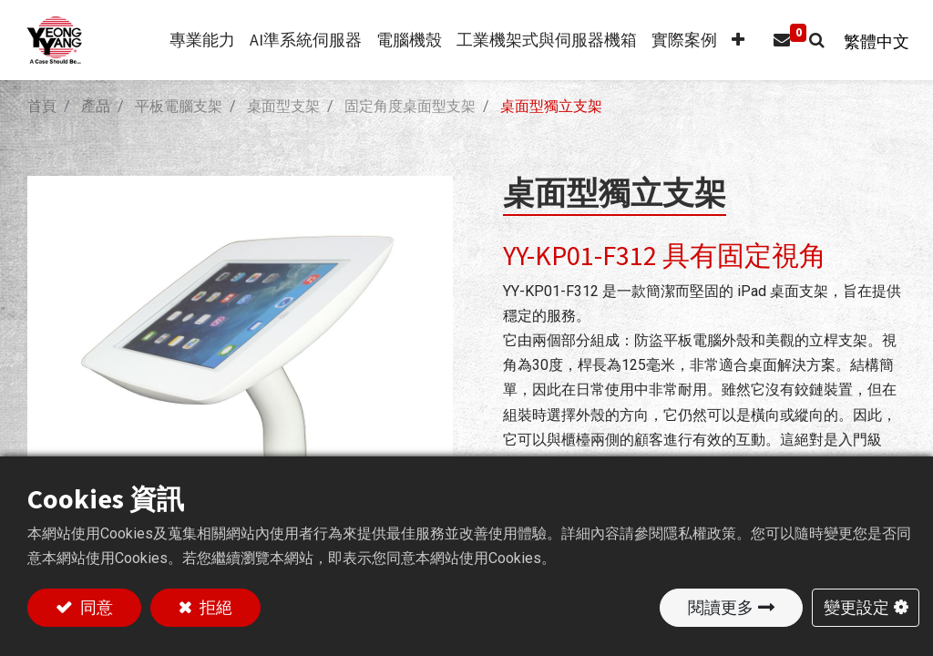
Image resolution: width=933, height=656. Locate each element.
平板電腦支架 (178, 106)
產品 (95, 106)
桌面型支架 (283, 106)
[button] (729, 40)
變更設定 (856, 607)
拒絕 (214, 607)
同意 (95, 607)
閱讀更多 (721, 607)
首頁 (41, 106)
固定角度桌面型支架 (410, 106)
